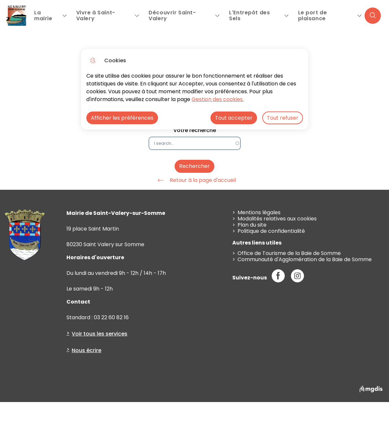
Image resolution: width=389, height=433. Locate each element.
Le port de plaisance (312, 15)
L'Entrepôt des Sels (249, 15)
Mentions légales (259, 212)
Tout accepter (233, 118)
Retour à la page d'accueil (194, 180)
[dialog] (194, 89)
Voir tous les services (99, 333)
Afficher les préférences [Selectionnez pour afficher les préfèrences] (122, 118)
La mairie (43, 15)
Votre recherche (194, 130)
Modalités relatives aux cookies (277, 219)
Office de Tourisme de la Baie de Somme (289, 253)
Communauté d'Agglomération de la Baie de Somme (305, 259)
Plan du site (252, 225)
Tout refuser (282, 118)
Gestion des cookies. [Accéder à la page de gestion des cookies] (218, 99)
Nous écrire (86, 350)
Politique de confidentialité (271, 231)
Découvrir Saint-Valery (172, 15)
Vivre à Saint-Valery (95, 15)
